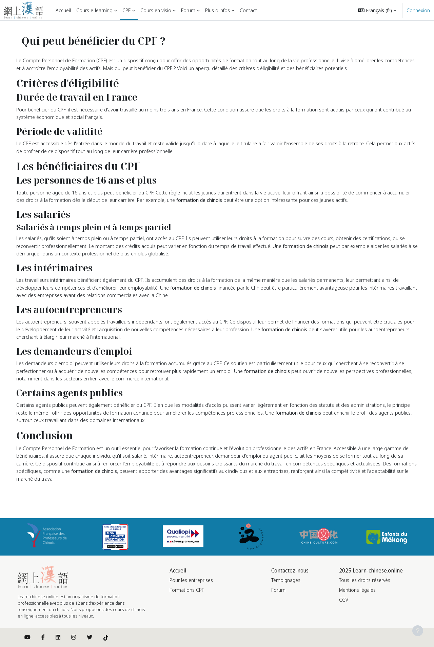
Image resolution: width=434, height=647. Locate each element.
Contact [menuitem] (248, 10)
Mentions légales (357, 590)
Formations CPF (187, 590)
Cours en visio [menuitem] (155, 10)
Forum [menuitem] (188, 10)
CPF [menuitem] (126, 10)
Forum (278, 590)
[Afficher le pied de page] (417, 630)
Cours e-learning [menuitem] (94, 10)
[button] (377, 10)
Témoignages (285, 580)
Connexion (418, 10)
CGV (343, 600)
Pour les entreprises (191, 580)
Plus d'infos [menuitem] (217, 10)
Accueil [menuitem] (63, 10)
